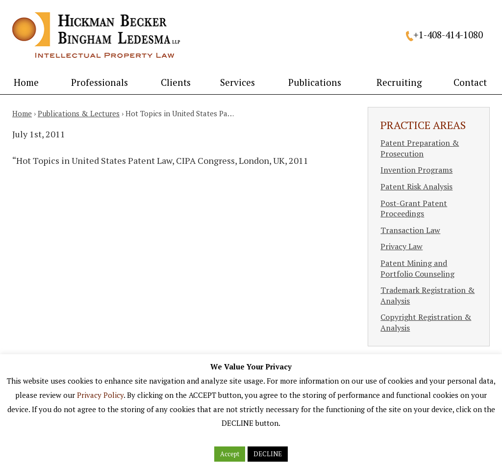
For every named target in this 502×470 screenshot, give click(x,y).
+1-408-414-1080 (448, 34)
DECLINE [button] (267, 453)
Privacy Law (401, 246)
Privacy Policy (100, 395)
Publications (314, 82)
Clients (176, 82)
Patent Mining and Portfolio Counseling (417, 268)
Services (237, 82)
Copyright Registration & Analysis (425, 322)
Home (26, 82)
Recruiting (399, 82)
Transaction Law (410, 230)
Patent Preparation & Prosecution (419, 148)
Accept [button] (229, 453)
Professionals (99, 82)
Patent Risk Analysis (416, 186)
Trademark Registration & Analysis (427, 295)
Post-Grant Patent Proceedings (413, 208)
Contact (470, 82)
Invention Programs (416, 169)
